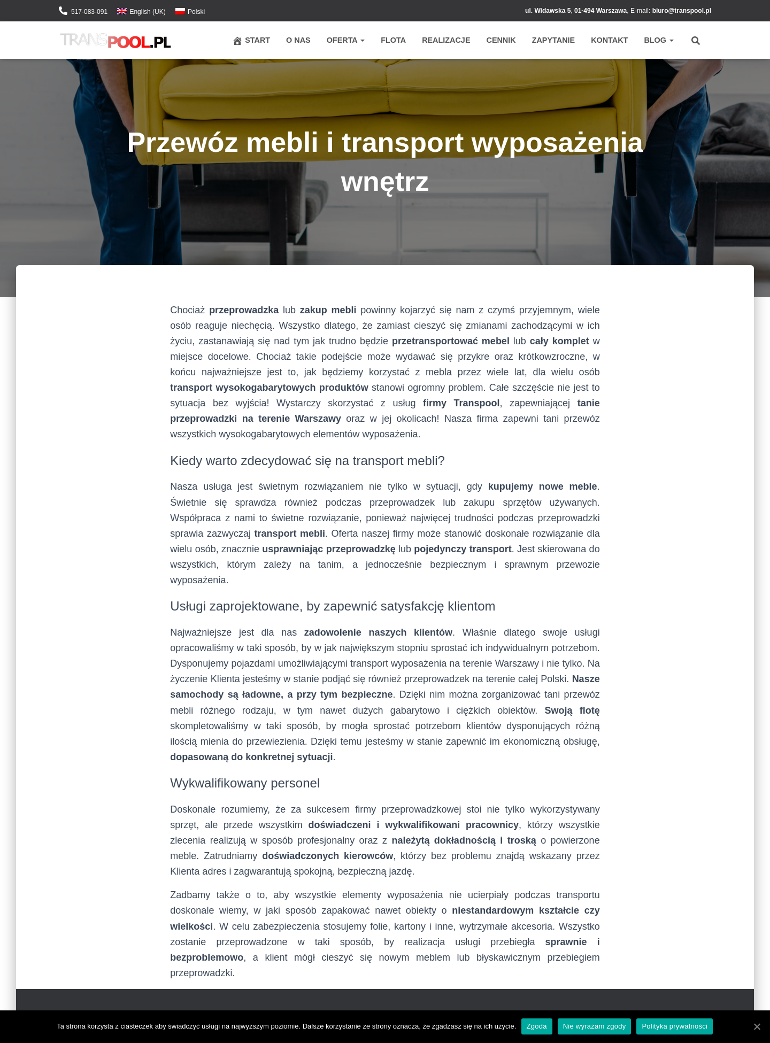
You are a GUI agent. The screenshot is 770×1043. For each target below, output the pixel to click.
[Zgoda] (756, 1026)
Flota (393, 40)
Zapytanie (553, 40)
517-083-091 (89, 12)
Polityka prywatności (675, 1026)
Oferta (346, 40)
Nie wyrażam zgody (594, 1026)
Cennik (500, 40)
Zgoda (537, 1026)
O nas (298, 40)
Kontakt (609, 40)
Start (251, 40)
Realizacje (446, 40)
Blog (659, 40)
